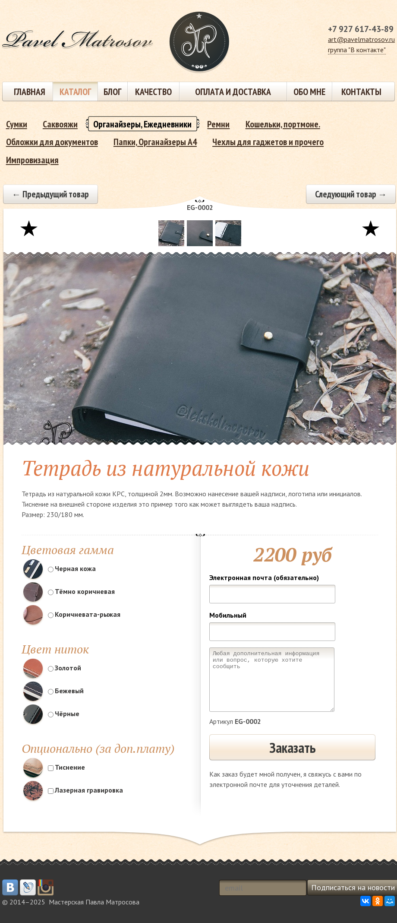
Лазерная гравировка (85, 790)
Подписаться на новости (353, 887)
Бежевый (66, 690)
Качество (153, 92)
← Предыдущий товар (50, 194)
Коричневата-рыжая (84, 614)
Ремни (218, 124)
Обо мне (309, 92)
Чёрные (63, 713)
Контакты (361, 92)
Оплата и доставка (233, 92)
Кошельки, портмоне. (283, 124)
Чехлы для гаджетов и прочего (268, 142)
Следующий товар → (351, 194)
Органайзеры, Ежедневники (142, 124)
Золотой (64, 667)
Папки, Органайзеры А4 (155, 142)
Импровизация (32, 160)
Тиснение (66, 767)
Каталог (75, 92)
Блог (112, 92)
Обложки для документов (52, 142)
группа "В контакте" (357, 49)
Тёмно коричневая (81, 591)
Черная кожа (72, 568)
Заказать (292, 748)
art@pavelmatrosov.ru (361, 39)
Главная (29, 92)
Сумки (16, 124)
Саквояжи (60, 124)
